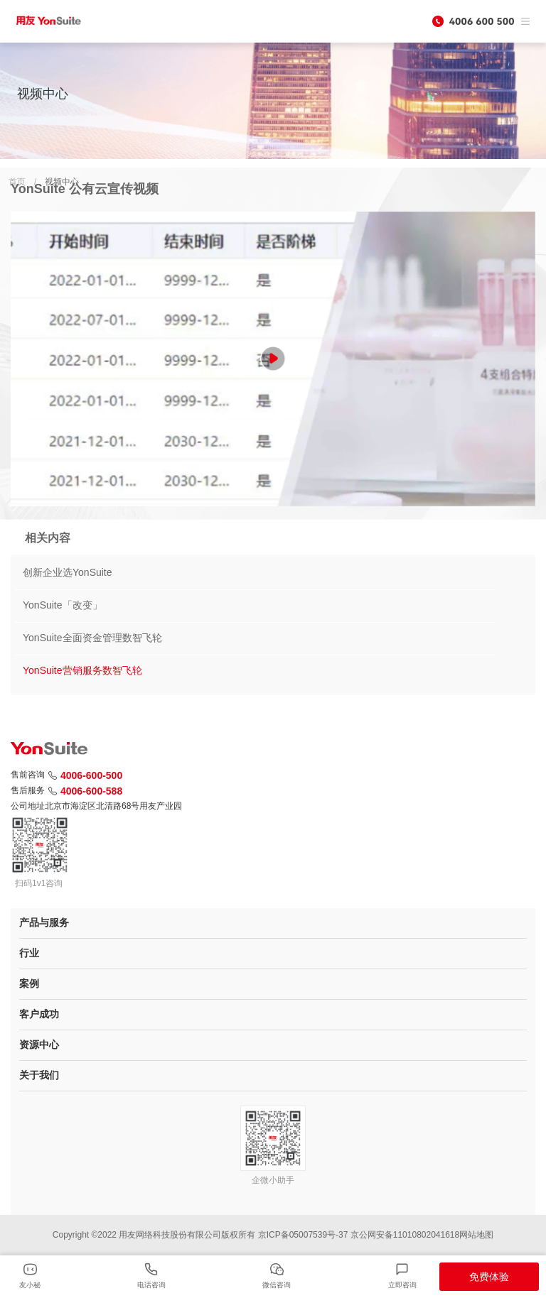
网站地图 (476, 1235)
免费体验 (489, 1276)
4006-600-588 (85, 791)
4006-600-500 (85, 775)
